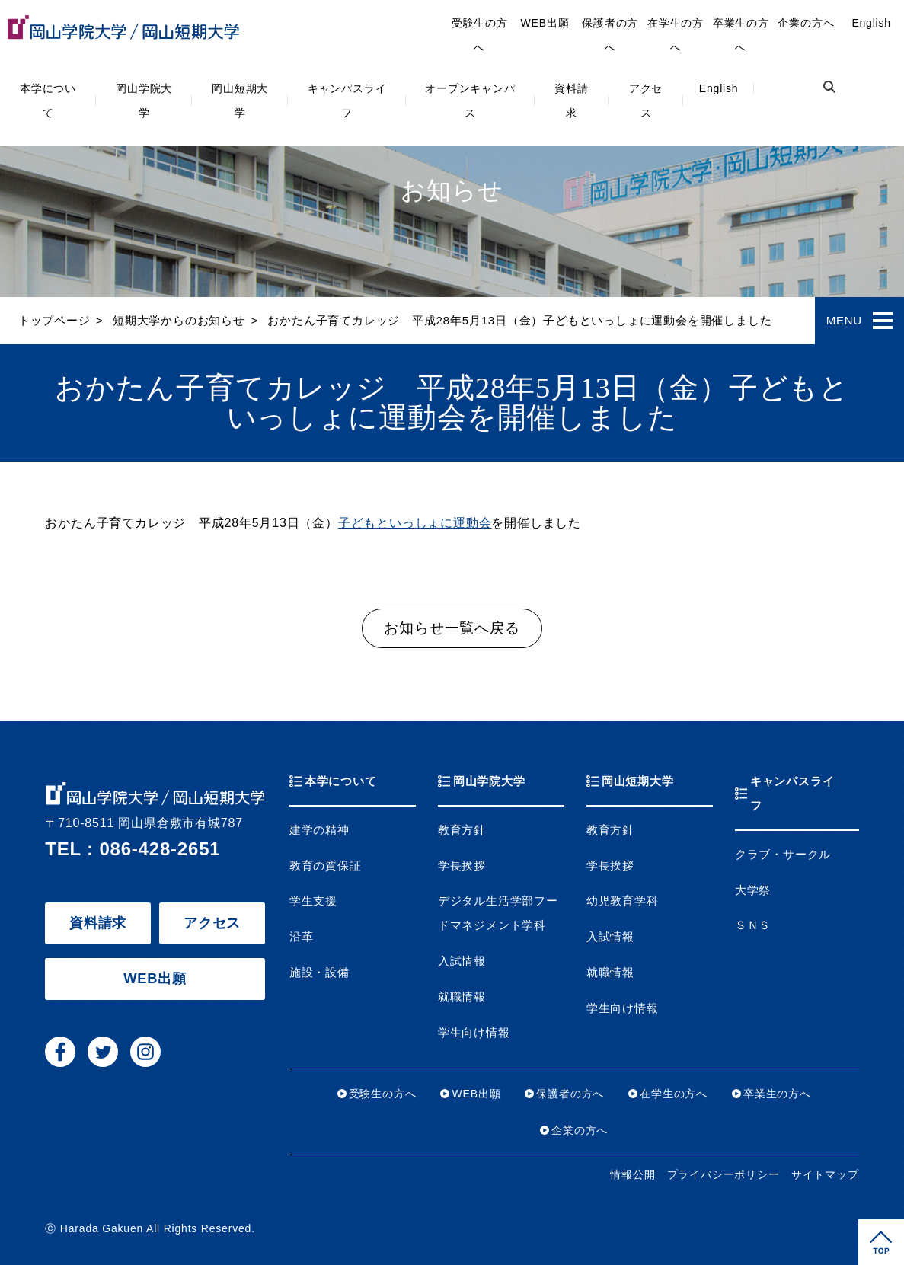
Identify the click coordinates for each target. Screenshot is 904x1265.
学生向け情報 (474, 1033)
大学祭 (753, 890)
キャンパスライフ (347, 100)
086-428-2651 (159, 849)
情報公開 (632, 1174)
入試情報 (462, 961)
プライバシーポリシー (723, 1174)
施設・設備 (319, 972)
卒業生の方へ (741, 35)
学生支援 (313, 901)
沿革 (301, 937)
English (719, 88)
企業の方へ (806, 23)
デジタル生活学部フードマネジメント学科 (498, 913)
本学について (48, 100)
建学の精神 (319, 830)
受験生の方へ (480, 35)
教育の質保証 (325, 866)
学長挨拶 (462, 866)
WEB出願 (545, 23)
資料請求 (571, 100)
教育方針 (462, 830)
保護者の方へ (610, 35)
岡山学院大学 (144, 100)
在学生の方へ (675, 35)
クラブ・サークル (783, 854)
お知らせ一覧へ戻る (451, 628)
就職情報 (462, 997)
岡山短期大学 (240, 100)
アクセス (646, 100)
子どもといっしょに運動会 (415, 522)
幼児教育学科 (622, 901)
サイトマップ (825, 1174)
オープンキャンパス (470, 100)
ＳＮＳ (753, 925)
